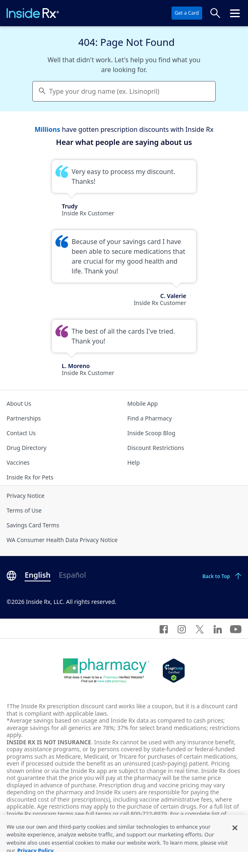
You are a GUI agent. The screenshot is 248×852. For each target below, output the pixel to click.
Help (133, 462)
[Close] (235, 834)
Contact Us (21, 433)
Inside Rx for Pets (30, 477)
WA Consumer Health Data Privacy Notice (62, 540)
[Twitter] (199, 628)
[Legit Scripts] (173, 670)
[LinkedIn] (217, 628)
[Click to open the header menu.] (234, 13)
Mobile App (142, 403)
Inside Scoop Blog (151, 433)
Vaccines (18, 462)
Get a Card (187, 12)
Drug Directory (26, 448)
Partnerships (24, 418)
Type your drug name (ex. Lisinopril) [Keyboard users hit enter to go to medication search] (104, 91)
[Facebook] (163, 628)
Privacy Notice (26, 495)
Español (72, 575)
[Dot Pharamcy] (106, 670)
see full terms (93, 814)
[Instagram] (181, 628)
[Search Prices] (215, 13)
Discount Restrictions (155, 448)
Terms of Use (24, 510)
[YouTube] (235, 628)
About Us (19, 403)
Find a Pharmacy (149, 418)
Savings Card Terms (33, 525)
